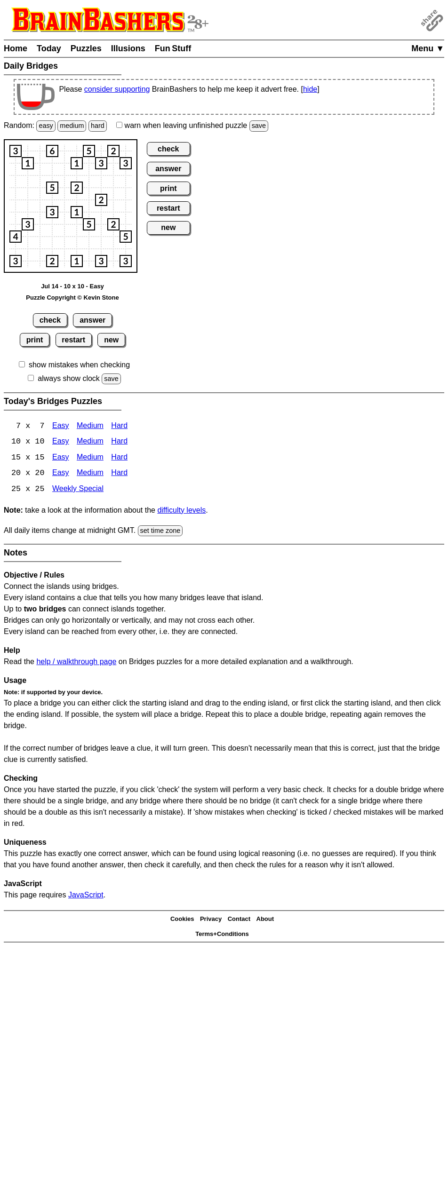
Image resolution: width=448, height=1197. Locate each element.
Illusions (128, 48)
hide (310, 89)
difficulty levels (181, 511)
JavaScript (86, 896)
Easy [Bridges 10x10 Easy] (60, 442)
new (111, 340)
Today (49, 48)
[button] (15, 151)
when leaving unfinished (192, 125)
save (259, 125)
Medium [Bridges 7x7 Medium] (90, 426)
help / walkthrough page (76, 662)
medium (72, 125)
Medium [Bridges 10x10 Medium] (90, 442)
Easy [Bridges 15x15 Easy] (60, 458)
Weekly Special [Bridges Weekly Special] (78, 490)
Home (15, 48)
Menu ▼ (427, 48)
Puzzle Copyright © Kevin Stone (72, 297)
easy (46, 125)
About (265, 919)
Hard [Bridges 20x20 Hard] (119, 474)
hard (97, 125)
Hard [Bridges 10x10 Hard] (119, 442)
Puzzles (86, 48)
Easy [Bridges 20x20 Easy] (60, 474)
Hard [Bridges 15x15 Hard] (119, 458)
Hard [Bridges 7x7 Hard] (119, 426)
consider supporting (117, 89)
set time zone (160, 531)
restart (73, 340)
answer (92, 320)
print (34, 340)
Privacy (211, 919)
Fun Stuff (173, 48)
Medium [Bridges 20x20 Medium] (90, 474)
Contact (239, 919)
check (50, 320)
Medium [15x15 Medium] (90, 458)
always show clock (69, 378)
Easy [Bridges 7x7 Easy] (60, 426)
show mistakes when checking (79, 365)
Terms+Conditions (222, 934)
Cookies (182, 919)
